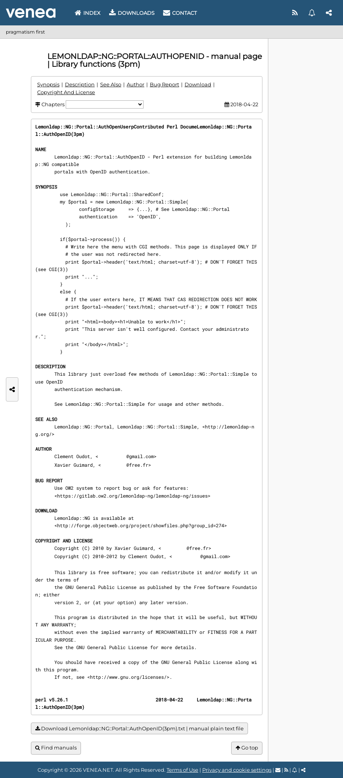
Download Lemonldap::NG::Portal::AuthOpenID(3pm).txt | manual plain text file (139, 728)
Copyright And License (66, 92)
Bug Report (164, 84)
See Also (110, 84)
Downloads (131, 12)
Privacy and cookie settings (236, 770)
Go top (246, 747)
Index (88, 12)
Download (198, 84)
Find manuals (56, 747)
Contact (180, 12)
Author (135, 84)
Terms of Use (182, 770)
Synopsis (48, 84)
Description (80, 84)
